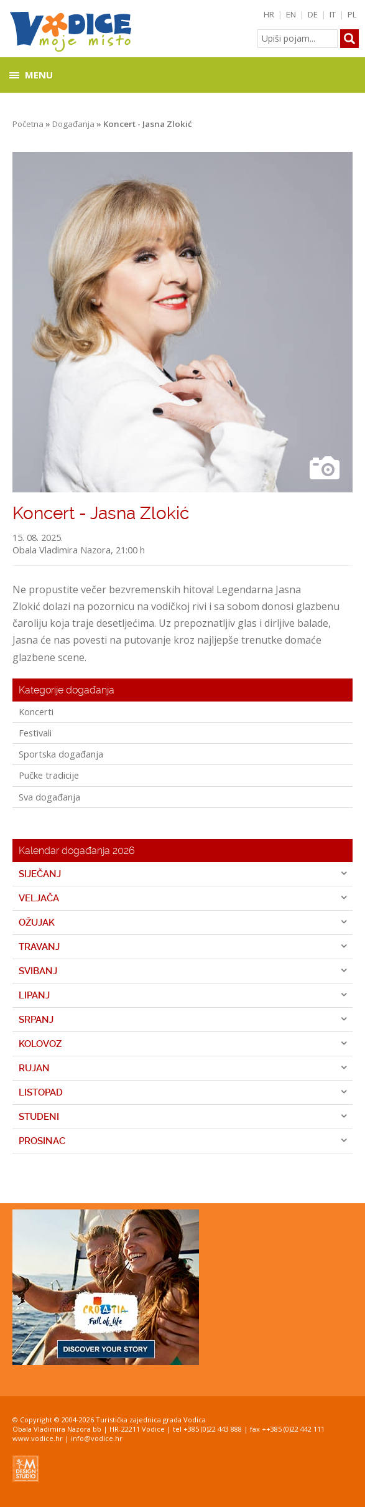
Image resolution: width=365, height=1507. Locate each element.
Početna (28, 123)
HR (269, 14)
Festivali (35, 732)
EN (291, 14)
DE (313, 14)
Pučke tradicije (49, 775)
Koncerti (36, 711)
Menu (39, 74)
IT (333, 14)
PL (352, 14)
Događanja (73, 123)
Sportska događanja (61, 754)
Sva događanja (49, 797)
